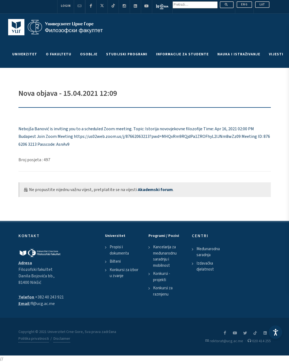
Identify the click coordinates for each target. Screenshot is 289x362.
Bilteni (115, 261)
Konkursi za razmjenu (163, 291)
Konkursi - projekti (161, 277)
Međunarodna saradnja (208, 252)
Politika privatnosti (33, 338)
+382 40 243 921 (49, 297)
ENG (244, 4)
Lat (262, 4)
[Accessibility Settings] (275, 332)
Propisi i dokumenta (119, 250)
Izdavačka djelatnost (205, 266)
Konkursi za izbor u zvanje (124, 273)
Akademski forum (155, 190)
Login (66, 6)
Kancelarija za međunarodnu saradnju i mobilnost (165, 256)
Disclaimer (61, 338)
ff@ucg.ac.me (42, 304)
